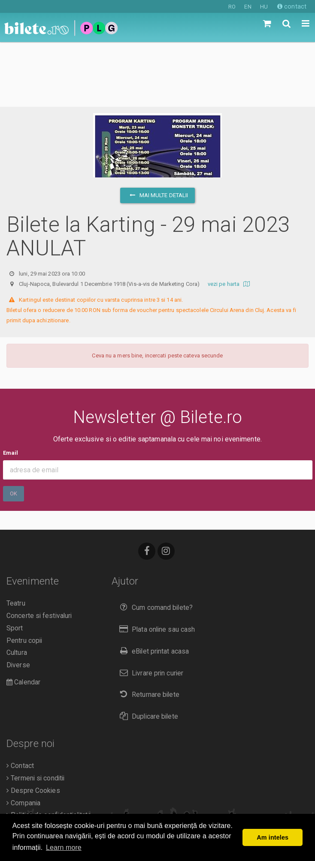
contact (291, 6)
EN (247, 6)
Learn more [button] (64, 847)
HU (264, 6)
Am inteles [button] (272, 837)
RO (232, 6)
